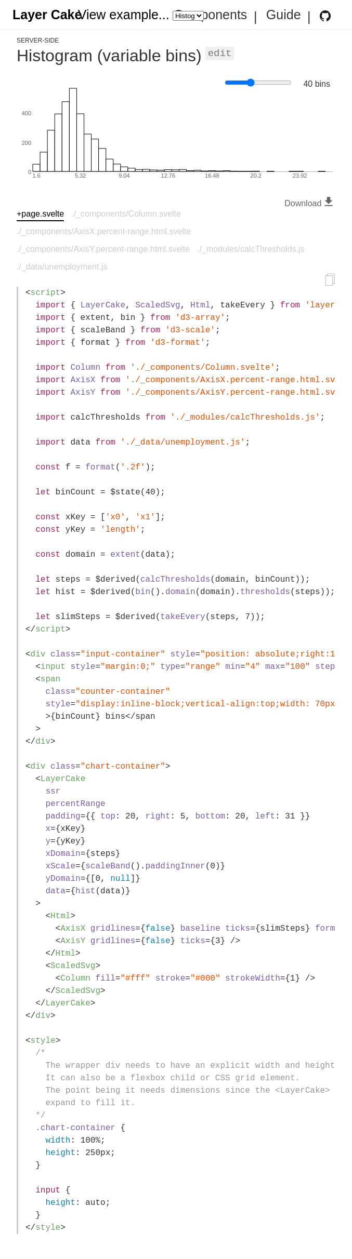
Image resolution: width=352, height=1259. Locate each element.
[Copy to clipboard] (330, 281)
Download (309, 203)
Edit (220, 53)
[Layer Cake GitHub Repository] (325, 15)
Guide (283, 15)
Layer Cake (47, 14)
